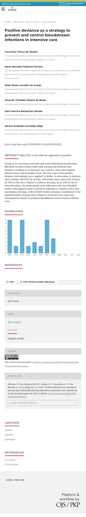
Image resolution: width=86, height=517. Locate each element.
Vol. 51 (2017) (32, 22)
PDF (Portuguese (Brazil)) (39, 282)
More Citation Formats (23, 403)
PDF (11, 282)
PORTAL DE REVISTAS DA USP (16, 4)
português (10, 439)
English (8, 429)
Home (8, 22)
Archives (18, 22)
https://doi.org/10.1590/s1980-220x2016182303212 (36, 144)
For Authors (10, 459)
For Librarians (11, 464)
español (9, 434)
